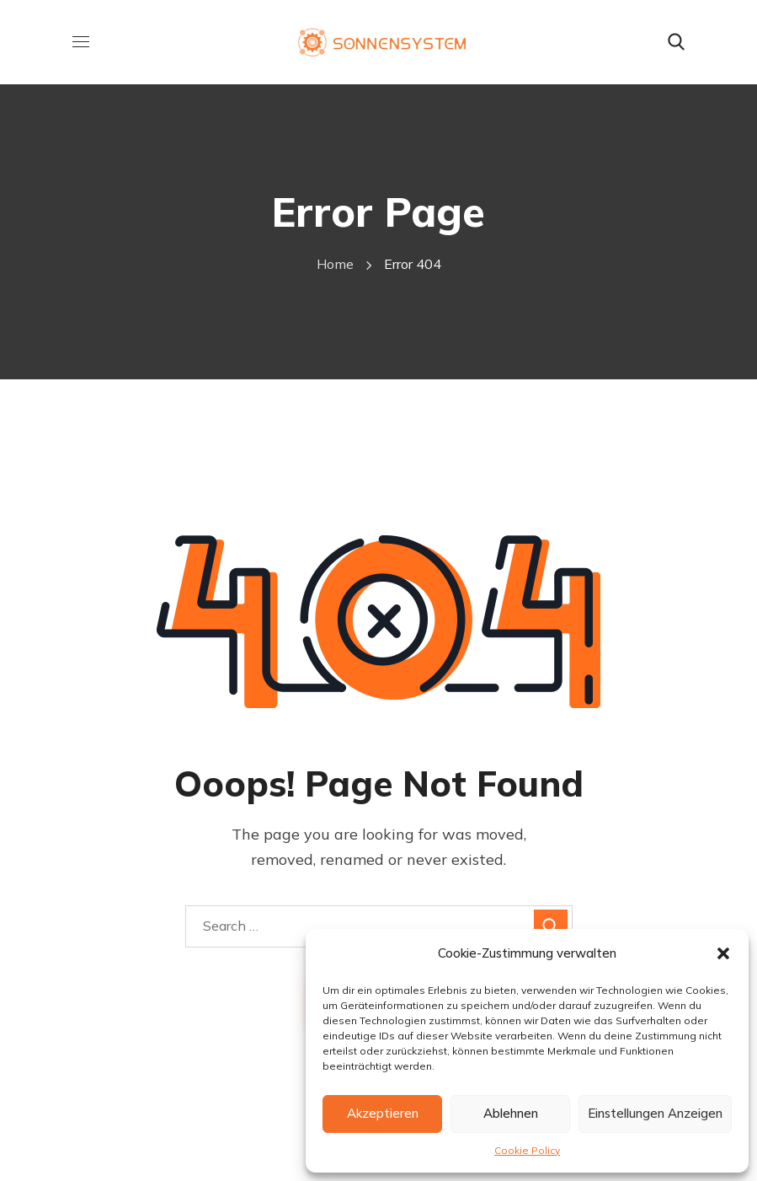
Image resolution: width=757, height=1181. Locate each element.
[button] (723, 953)
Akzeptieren (382, 1113)
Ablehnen (510, 1113)
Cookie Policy (527, 1150)
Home (335, 263)
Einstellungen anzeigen (655, 1113)
